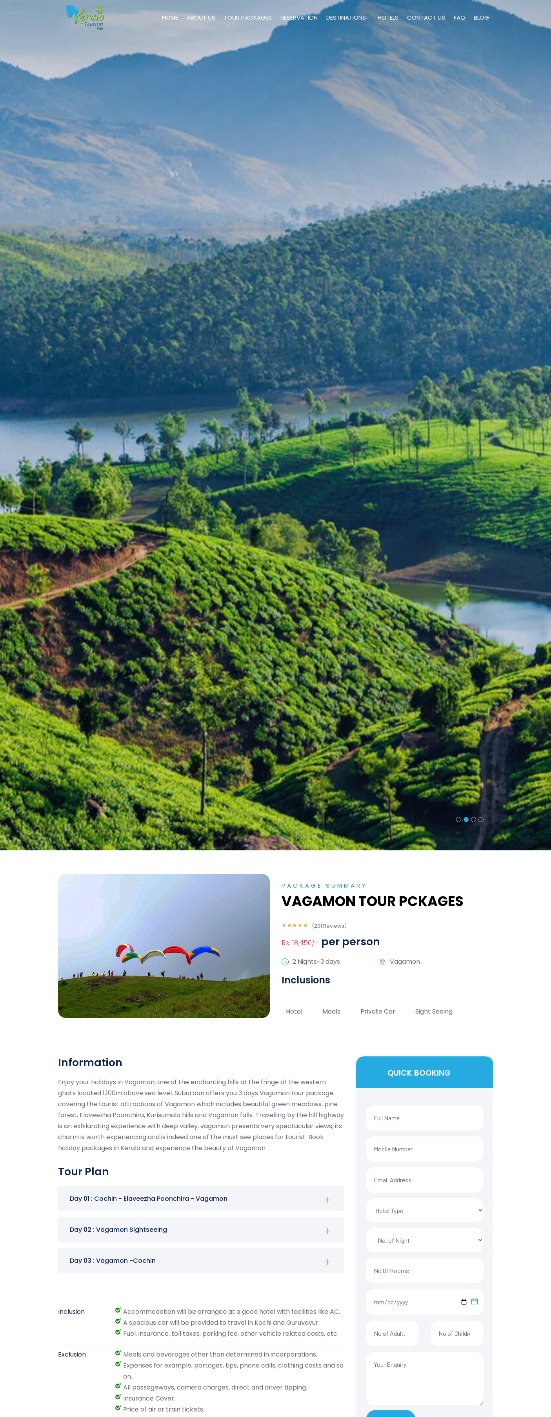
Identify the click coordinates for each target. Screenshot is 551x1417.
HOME (172, 17)
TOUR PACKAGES (248, 17)
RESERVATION (299, 17)
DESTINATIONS (348, 17)
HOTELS (388, 17)
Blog (481, 17)
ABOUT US (202, 17)
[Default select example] (425, 1210)
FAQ (459, 17)
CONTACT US (426, 17)
